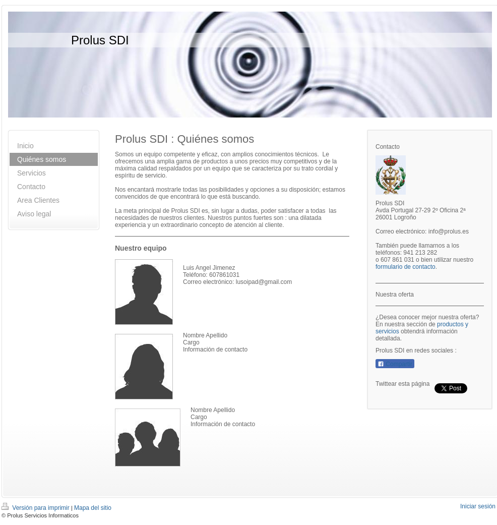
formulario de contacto (406, 266)
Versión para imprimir (36, 507)
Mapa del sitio (92, 507)
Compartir (395, 364)
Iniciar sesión (477, 506)
